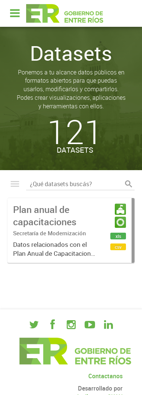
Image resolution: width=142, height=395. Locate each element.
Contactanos (105, 376)
